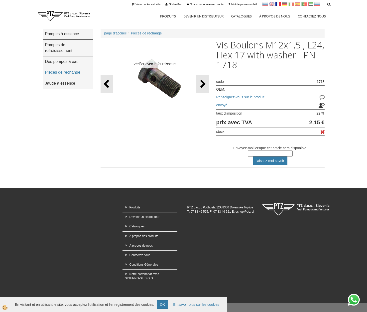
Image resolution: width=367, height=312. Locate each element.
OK (162, 305)
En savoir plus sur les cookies (196, 305)
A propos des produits (143, 236)
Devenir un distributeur (203, 16)
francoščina (278, 4)
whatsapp (354, 296)
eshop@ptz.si (245, 211)
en (271, 4)
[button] (202, 84)
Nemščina (284, 4)
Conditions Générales (143, 264)
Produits (168, 16)
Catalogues (241, 16)
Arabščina (310, 4)
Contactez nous (312, 16)
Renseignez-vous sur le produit (240, 97)
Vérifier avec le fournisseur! (154, 64)
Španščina (297, 4)
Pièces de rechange (146, 33)
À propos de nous (274, 16)
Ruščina (317, 4)
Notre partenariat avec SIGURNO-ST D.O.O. (142, 276)
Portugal (304, 4)
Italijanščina (291, 4)
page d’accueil (115, 33)
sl (265, 4)
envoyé (222, 105)
